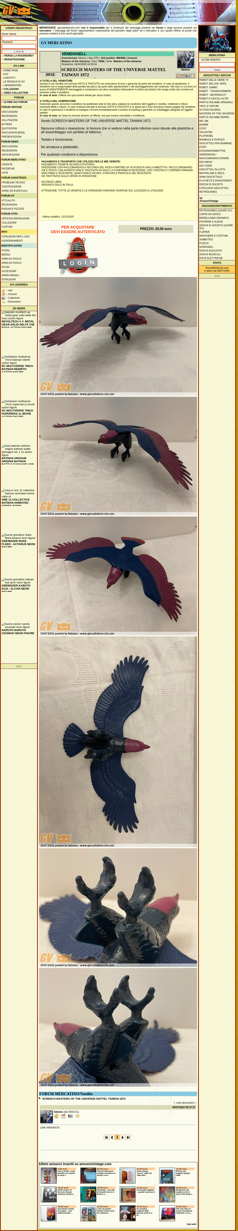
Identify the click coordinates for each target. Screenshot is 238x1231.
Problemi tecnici (13, 182)
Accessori (9, 271)
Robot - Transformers (215, 91)
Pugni (6, 250)
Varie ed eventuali (15, 190)
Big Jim (203, 121)
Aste (5, 172)
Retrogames (208, 191)
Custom (7, 226)
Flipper (204, 232)
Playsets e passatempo (215, 180)
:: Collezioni (10, 89)
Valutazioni (10, 120)
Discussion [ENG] (13, 132)
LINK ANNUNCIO (49, 1127)
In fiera (7, 124)
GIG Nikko (205, 162)
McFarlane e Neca (211, 173)
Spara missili (10, 275)
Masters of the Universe (76, 61)
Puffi (203, 147)
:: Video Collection (14, 92)
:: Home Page (9, 70)
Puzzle (204, 243)
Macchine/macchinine (214, 158)
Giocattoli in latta (212, 169)
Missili (6, 254)
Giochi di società (211, 184)
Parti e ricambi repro (214, 117)
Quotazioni (9, 128)
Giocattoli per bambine (215, 143)
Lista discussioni (185, 1102)
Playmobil (206, 135)
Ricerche (8, 168)
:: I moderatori (11, 85)
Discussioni (10, 111)
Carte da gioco (210, 214)
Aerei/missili (207, 154)
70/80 (101, 61)
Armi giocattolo (210, 176)
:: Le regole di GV (13, 81)
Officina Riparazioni (15, 218)
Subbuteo (206, 239)
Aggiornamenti (12, 240)
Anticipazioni (10, 154)
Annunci (132, 58)
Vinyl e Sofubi (209, 106)
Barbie (203, 124)
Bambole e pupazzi (212, 139)
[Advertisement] (159, 10)
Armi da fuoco (12, 262)
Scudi (5, 267)
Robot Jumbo (208, 87)
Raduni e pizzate (13, 208)
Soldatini (205, 132)
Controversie (12, 186)
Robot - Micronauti (212, 94)
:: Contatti (8, 77)
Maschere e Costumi (213, 235)
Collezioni (9, 222)
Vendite (7, 164)
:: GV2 (4, 74)
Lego (202, 128)
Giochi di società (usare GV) (216, 227)
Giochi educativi (210, 250)
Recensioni (9, 116)
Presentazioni (12, 136)
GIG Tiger (205, 165)
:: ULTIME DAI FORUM (14, 102)
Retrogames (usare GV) (215, 210)
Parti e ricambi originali (216, 102)
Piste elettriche (211, 258)
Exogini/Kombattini (212, 150)
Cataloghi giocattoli (214, 188)
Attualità (8, 200)
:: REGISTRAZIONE (13, 59)
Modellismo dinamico (214, 217)
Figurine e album (211, 221)
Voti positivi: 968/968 (113, 58)
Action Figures (209, 109)
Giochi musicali (210, 254)
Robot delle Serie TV (214, 80)
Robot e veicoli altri (213, 98)
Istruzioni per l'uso (15, 236)
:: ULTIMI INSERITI (209, 59)
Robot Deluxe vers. (213, 83)
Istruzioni (9, 279)
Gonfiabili (206, 246)
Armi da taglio (12, 258)
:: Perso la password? (18, 55)
